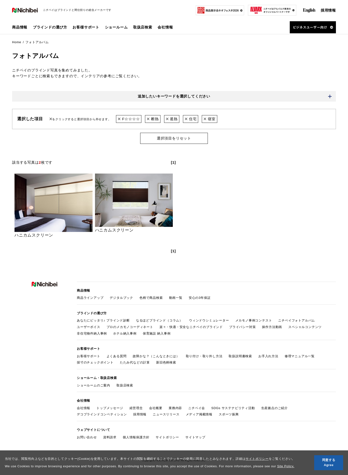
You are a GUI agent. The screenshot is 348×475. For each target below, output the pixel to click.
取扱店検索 (142, 27)
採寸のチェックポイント (95, 362)
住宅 (190, 119)
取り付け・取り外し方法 (204, 356)
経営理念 (136, 408)
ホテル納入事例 (125, 333)
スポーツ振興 (229, 414)
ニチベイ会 (196, 408)
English (309, 10)
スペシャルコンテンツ (305, 327)
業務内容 (175, 408)
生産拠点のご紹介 (274, 408)
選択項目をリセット (174, 138)
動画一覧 (175, 298)
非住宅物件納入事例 (92, 333)
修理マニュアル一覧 (300, 356)
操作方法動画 (272, 327)
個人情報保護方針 (136, 437)
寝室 (209, 119)
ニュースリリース (166, 414)
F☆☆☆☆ (129, 119)
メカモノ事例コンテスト (253, 320)
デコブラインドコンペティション (102, 414)
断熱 (153, 119)
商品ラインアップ (90, 298)
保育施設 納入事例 (157, 333)
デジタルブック (121, 298)
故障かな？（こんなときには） (156, 356)
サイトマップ (195, 437)
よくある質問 (117, 356)
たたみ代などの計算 (135, 362)
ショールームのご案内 (93, 385)
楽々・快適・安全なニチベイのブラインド (191, 327)
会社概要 (155, 408)
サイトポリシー (257, 459)
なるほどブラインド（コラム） (159, 320)
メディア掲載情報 (199, 414)
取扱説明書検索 (240, 356)
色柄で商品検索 (151, 298)
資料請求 (109, 437)
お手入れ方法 (268, 356)
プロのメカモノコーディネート (130, 327)
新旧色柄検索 (166, 362)
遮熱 (172, 119)
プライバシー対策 (242, 327)
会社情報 (83, 408)
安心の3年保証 (200, 298)
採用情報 (328, 10)
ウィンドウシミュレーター (209, 320)
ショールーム (116, 27)
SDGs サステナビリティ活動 (233, 408)
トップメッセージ (109, 408)
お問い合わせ (87, 437)
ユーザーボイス (88, 327)
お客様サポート (88, 356)
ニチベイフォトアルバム (296, 320)
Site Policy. (285, 466)
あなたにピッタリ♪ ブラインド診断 (103, 320)
